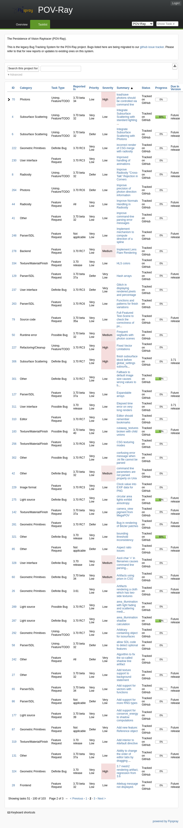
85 (13, 549)
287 (14, 620)
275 (14, 499)
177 (14, 715)
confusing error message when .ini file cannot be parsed (127, 457)
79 (13, 319)
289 (14, 606)
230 (14, 160)
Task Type (58, 88)
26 (13, 591)
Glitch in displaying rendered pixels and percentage (126, 289)
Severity (107, 88)
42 (13, 473)
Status (146, 88)
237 (14, 289)
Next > (102, 798)
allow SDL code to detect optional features (127, 645)
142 (14, 512)
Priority (94, 88)
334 (14, 263)
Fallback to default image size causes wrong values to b (126, 379)
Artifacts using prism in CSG (125, 577)
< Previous (76, 798)
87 (13, 729)
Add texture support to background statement (124, 675)
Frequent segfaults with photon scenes (126, 335)
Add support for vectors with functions (126, 689)
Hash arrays (124, 276)
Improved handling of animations (123, 161)
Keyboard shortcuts (21, 812)
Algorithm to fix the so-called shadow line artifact (126, 659)
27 (13, 675)
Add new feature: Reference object (127, 729)
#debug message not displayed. (127, 785)
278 (14, 251)
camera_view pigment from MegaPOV (125, 512)
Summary (125, 88)
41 (13, 218)
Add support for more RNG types (127, 701)
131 (14, 755)
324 (14, 771)
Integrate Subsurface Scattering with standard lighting (127, 115)
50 (13, 335)
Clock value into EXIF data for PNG (126, 487)
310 (14, 419)
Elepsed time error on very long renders (125, 407)
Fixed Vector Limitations (124, 347)
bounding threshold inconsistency (125, 537)
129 (14, 276)
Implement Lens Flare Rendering (127, 251)
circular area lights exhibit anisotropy (124, 500)
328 (14, 563)
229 (14, 487)
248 (14, 235)
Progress (161, 88)
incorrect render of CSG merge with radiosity (126, 148)
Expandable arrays (124, 394)
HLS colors (123, 263)
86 (13, 701)
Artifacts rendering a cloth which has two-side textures (127, 591)
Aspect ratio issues (124, 549)
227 (14, 347)
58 (13, 645)
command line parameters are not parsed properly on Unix (127, 473)
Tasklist (42, 24)
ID (13, 88)
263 (14, 303)
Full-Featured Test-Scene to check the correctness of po (125, 319)
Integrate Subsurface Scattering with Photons (126, 134)
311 (14, 406)
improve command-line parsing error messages (125, 218)
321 (14, 536)
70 (13, 99)
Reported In (79, 88)
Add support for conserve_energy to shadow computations (127, 715)
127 (14, 394)
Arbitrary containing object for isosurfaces (127, 633)
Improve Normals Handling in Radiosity (127, 204)
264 (14, 190)
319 (14, 741)
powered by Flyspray (165, 821)
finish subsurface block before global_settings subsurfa (127, 361)
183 (14, 431)
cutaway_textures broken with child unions (127, 431)
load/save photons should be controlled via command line (127, 99)
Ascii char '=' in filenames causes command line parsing (127, 563)
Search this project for (23, 68)
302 (14, 457)
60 (13, 577)
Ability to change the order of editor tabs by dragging (127, 755)
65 (13, 689)
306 (14, 361)
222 (14, 148)
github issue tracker (152, 47)
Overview (22, 24)
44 (13, 204)
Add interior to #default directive (127, 741)
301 (14, 378)
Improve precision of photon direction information (126, 190)
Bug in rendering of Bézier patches (127, 524)
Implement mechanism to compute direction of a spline (125, 235)
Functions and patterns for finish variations (127, 304)
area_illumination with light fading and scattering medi (127, 606)
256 (14, 443)
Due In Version (176, 88)
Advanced (16, 74)
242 (14, 659)
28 (13, 785)
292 (14, 633)
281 (14, 524)
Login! (176, 3)
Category (26, 88)
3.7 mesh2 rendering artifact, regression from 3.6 (127, 771)
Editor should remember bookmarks (125, 419)
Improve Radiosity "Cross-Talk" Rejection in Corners (127, 174)
